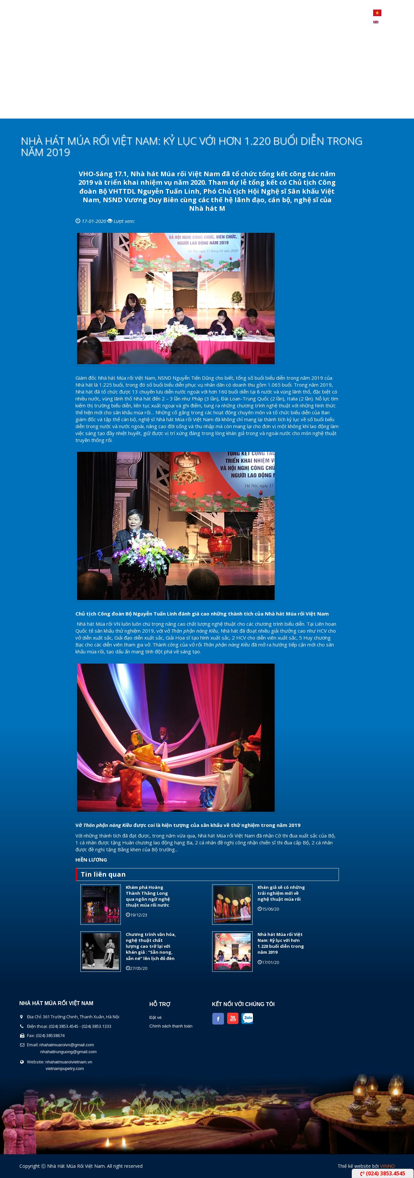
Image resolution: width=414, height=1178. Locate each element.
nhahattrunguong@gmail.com (69, 1051)
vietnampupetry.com (65, 1068)
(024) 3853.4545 (382, 1173)
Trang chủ (36, 110)
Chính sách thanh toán (171, 1026)
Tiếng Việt (377, 13)
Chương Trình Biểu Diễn (138, 110)
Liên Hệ (280, 110)
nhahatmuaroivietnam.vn (68, 1061)
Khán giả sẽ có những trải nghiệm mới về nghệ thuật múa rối (281, 893)
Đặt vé (156, 1017)
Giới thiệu (79, 110)
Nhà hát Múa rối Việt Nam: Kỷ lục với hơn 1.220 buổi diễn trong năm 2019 (281, 943)
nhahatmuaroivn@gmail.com (67, 1044)
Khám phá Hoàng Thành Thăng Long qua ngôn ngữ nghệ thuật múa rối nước (148, 896)
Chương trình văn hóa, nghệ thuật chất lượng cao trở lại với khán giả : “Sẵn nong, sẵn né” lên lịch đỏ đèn (151, 946)
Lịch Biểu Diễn (203, 110)
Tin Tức (246, 110)
